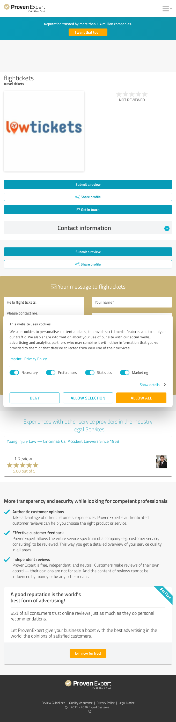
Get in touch (88, 209)
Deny (35, 398)
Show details (150, 384)
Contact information (113, 227)
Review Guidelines (53, 702)
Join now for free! (88, 653)
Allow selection (88, 398)
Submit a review (88, 184)
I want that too (86, 32)
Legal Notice (127, 702)
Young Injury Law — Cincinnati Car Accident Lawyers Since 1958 (63, 441)
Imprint (16, 358)
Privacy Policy (35, 358)
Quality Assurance (81, 702)
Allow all (141, 398)
